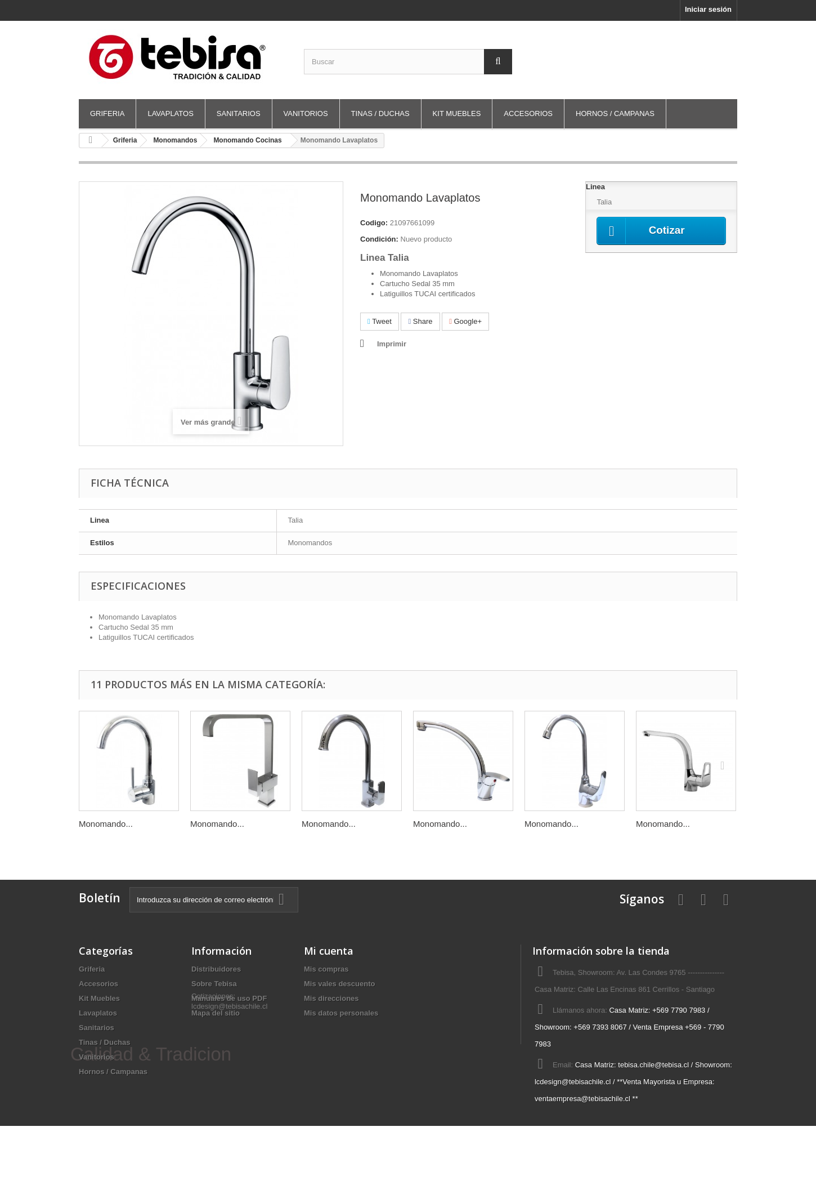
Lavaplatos (170, 113)
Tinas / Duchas (380, 113)
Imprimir (391, 344)
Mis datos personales (341, 1013)
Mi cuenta (328, 950)
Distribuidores (216, 969)
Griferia (107, 113)
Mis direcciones (331, 998)
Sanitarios (239, 113)
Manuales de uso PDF (229, 998)
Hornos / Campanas (615, 113)
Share (420, 321)
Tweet (379, 321)
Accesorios (528, 113)
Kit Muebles (457, 113)
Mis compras (326, 969)
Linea (596, 186)
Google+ (465, 321)
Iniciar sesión (708, 9)
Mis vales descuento (339, 983)
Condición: (379, 239)
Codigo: (374, 223)
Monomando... (106, 824)
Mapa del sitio (215, 1013)
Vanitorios (306, 113)
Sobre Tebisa (214, 983)
